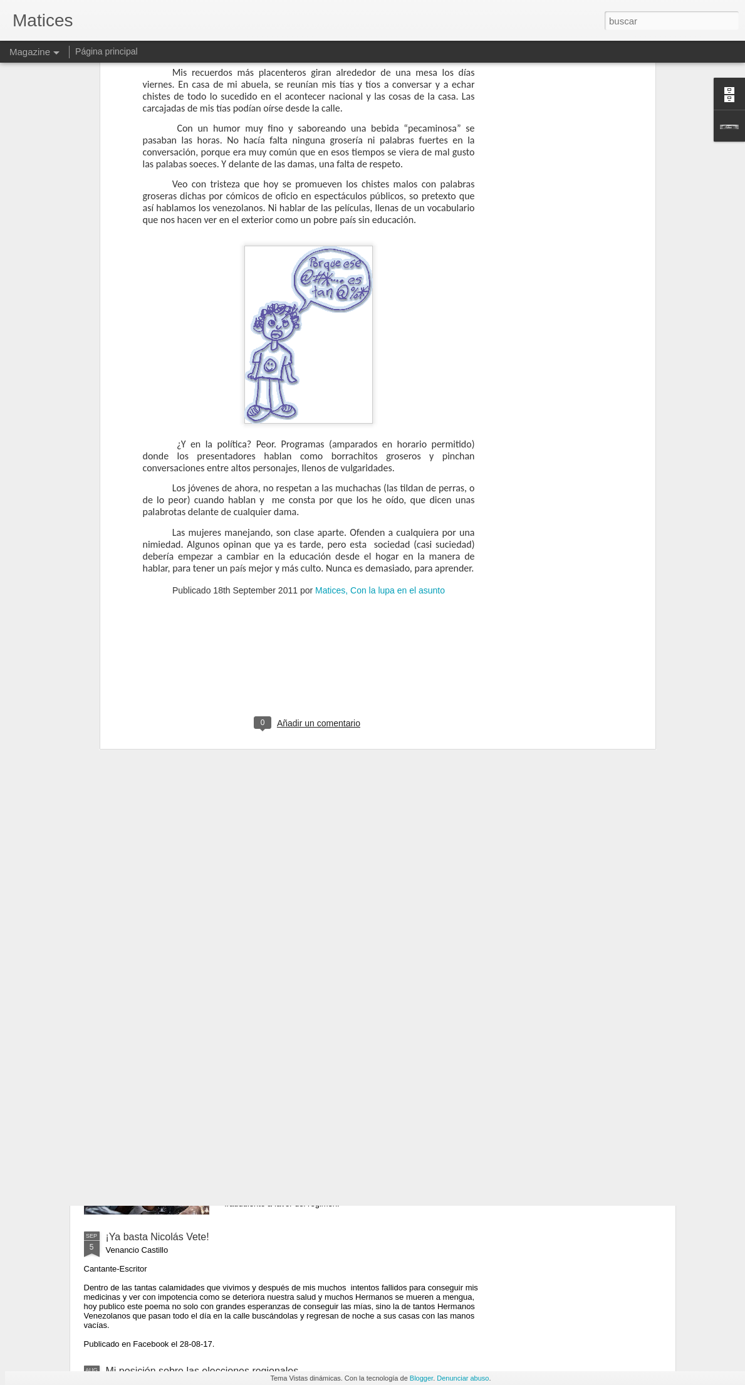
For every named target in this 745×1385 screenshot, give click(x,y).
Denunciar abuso (463, 1378)
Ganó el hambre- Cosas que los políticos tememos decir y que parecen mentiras (358, 1100)
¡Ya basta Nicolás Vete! (157, 1236)
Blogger (421, 1378)
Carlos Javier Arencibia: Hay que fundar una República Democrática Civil (344, 958)
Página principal (106, 51)
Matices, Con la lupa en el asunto (380, 440)
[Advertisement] (309, 520)
